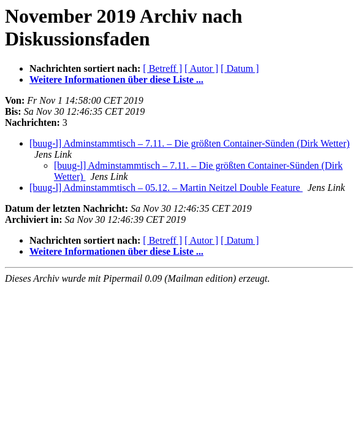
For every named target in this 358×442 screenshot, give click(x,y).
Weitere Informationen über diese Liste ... (116, 79)
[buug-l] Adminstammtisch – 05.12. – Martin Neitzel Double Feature (166, 187)
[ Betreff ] (162, 68)
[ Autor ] (201, 68)
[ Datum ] (240, 68)
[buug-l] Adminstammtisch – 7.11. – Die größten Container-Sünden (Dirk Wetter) (189, 143)
